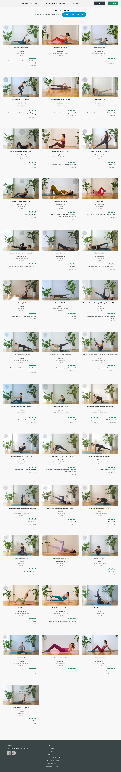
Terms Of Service (51, 763)
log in (43, 14)
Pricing (47, 750)
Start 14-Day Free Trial (73, 14)
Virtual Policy (49, 744)
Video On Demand (51, 757)
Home (47, 741)
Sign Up (100, 3)
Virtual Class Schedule (53, 753)
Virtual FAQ (49, 747)
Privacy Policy (50, 760)
